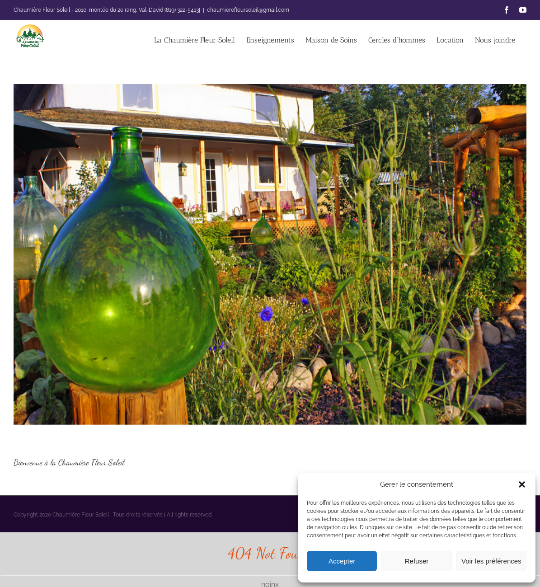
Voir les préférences (491, 561)
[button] (521, 484)
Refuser (417, 561)
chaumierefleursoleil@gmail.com (248, 10)
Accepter (342, 561)
